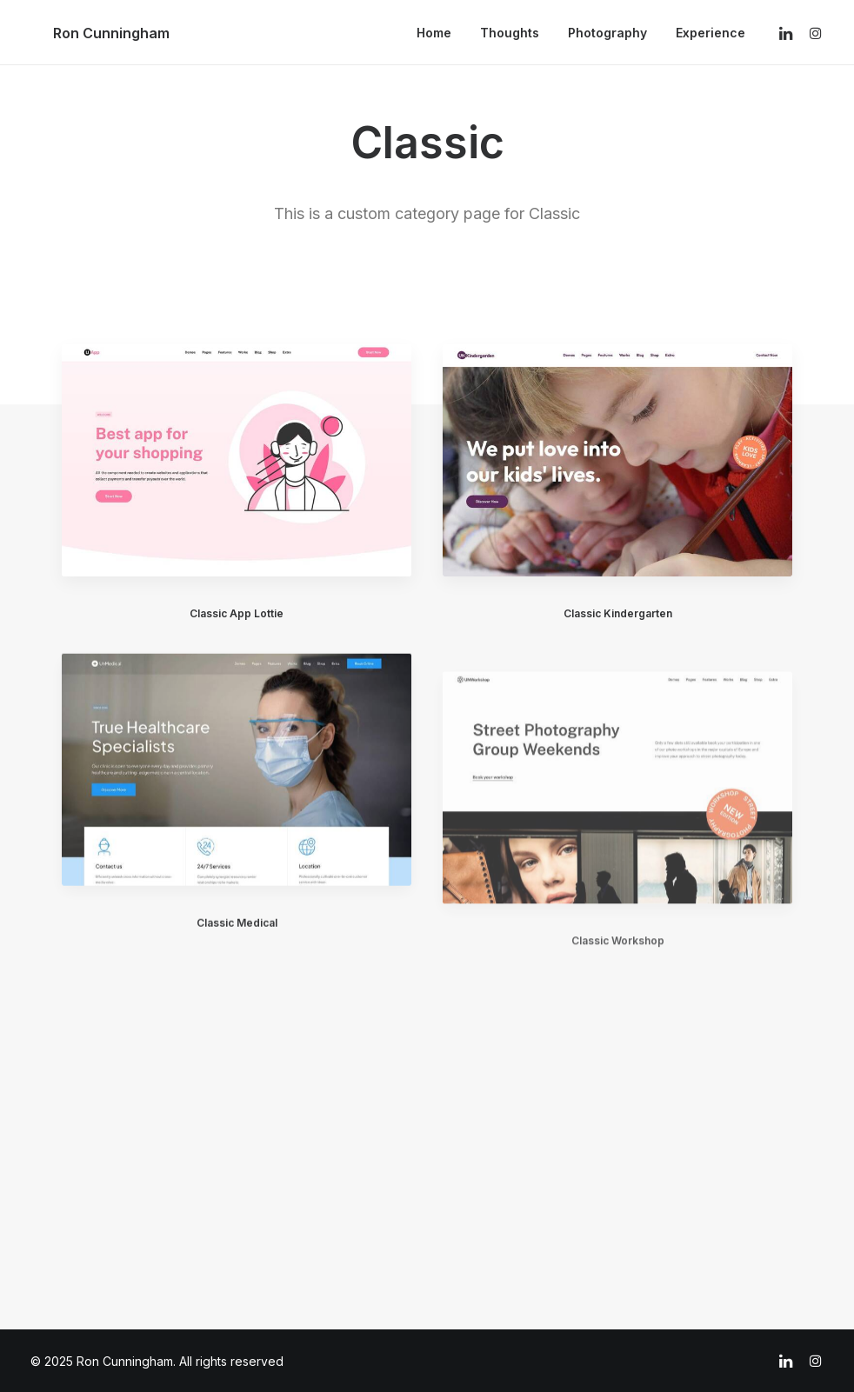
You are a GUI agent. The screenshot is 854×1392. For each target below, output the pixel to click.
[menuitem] (434, 38)
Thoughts (509, 37)
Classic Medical (237, 937)
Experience (710, 37)
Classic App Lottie (237, 613)
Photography (607, 37)
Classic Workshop (617, 993)
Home (434, 37)
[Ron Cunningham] (88, 38)
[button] (788, 38)
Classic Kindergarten (618, 615)
